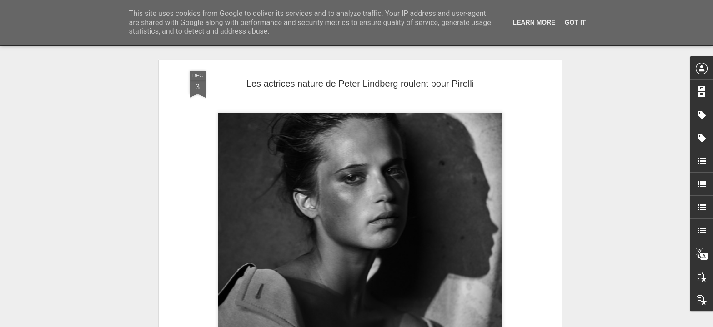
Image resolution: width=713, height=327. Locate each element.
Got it (575, 22)
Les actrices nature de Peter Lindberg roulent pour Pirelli (360, 84)
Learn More (534, 22)
